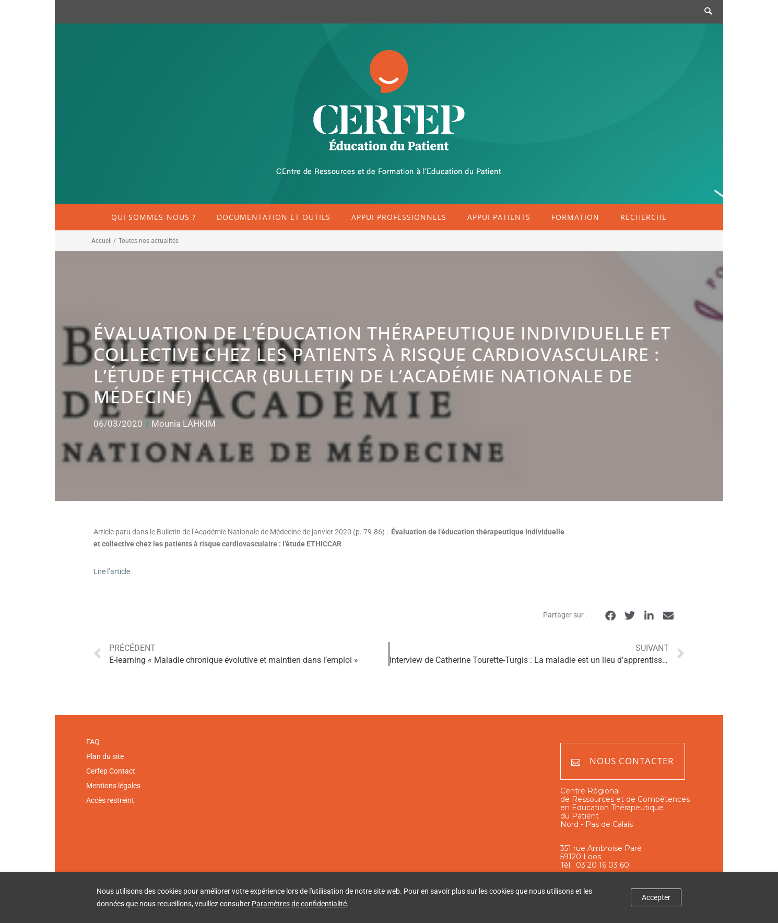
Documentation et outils (274, 217)
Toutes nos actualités (149, 240)
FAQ (93, 742)
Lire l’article (111, 571)
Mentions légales (113, 785)
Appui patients (499, 217)
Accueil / (103, 240)
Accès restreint (110, 800)
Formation (575, 217)
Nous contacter (622, 761)
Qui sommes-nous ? (153, 217)
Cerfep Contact (110, 771)
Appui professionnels (398, 217)
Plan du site (105, 756)
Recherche (643, 217)
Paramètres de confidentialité (299, 903)
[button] (610, 615)
